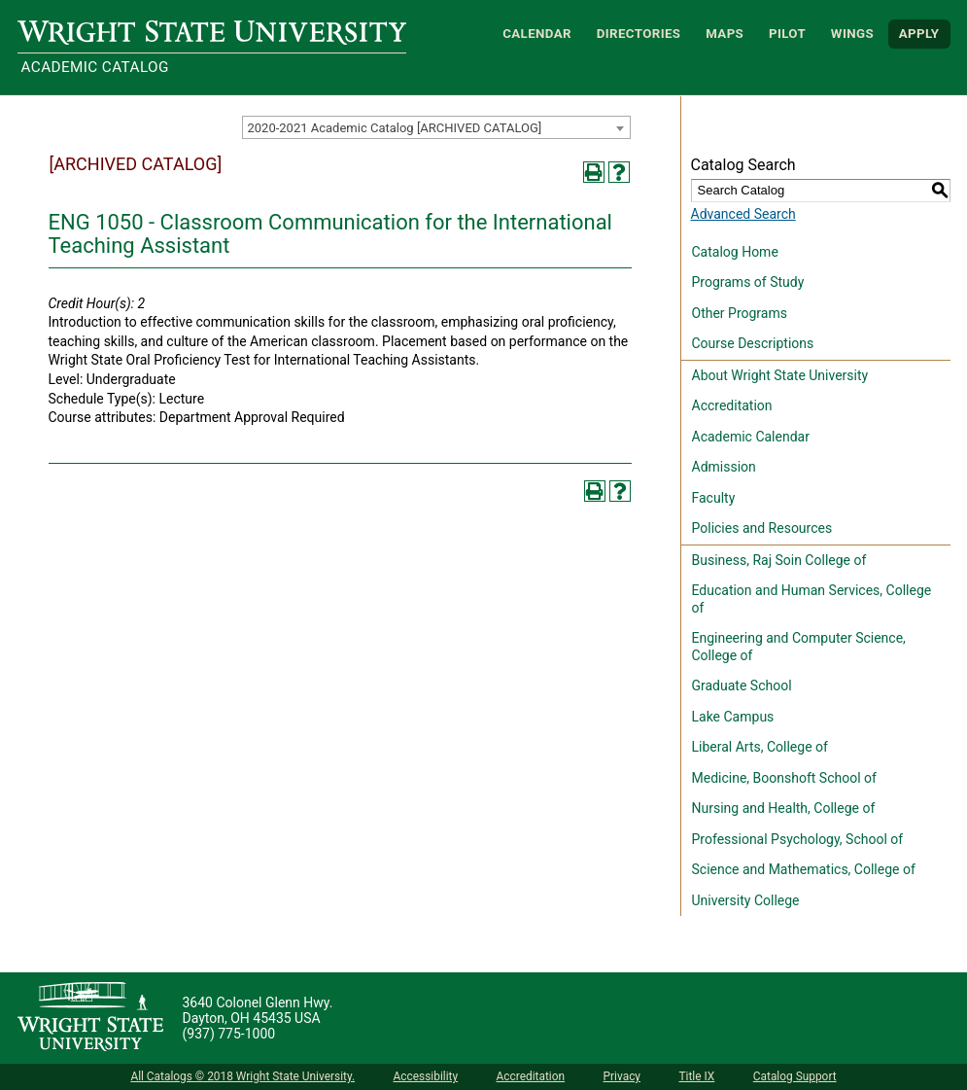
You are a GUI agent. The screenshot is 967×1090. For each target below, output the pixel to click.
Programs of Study (748, 282)
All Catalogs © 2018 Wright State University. (242, 1076)
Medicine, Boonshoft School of (784, 778)
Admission (724, 467)
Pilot (787, 33)
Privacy (622, 1076)
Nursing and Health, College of (784, 808)
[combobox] (436, 127)
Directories (639, 33)
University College (746, 900)
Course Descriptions (753, 343)
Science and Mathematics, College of (803, 869)
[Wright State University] (90, 1018)
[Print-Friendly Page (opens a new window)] (593, 172)
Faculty (714, 498)
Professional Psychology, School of (798, 839)
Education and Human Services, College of (812, 598)
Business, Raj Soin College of (779, 560)
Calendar (536, 33)
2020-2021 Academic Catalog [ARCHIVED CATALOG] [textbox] (395, 128)
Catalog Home (735, 252)
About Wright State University (780, 375)
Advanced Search (743, 214)
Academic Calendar (751, 436)
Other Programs (739, 313)
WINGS (852, 33)
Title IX (696, 1076)
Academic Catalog (95, 67)
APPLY (919, 33)
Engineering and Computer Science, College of (799, 646)
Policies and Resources (762, 528)
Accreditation (732, 405)
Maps (724, 33)
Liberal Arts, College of (760, 747)
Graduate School (742, 685)
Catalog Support (795, 1076)
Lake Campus (733, 716)
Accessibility (426, 1076)
